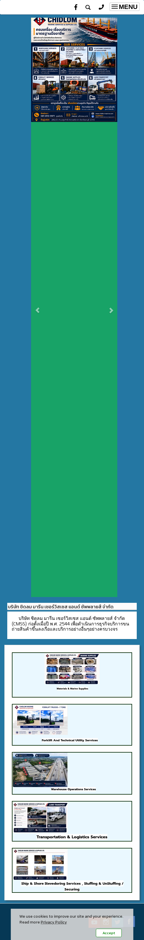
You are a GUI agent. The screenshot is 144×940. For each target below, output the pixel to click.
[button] (37, 307)
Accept (108, 933)
